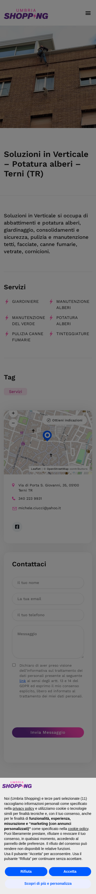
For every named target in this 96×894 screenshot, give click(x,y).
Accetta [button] (70, 871)
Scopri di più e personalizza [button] (47, 883)
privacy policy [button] (23, 808)
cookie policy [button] (78, 829)
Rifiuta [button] (26, 871)
